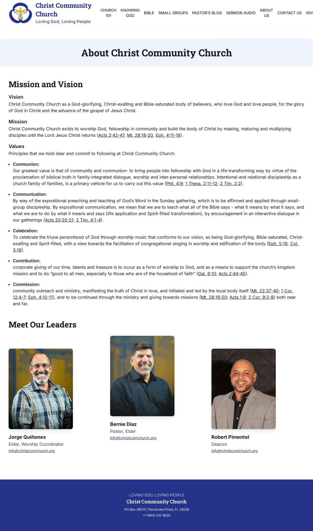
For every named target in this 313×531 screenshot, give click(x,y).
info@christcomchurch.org (32, 450)
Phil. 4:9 (174, 183)
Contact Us (289, 12)
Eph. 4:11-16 (168, 135)
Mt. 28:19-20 (214, 297)
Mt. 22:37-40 (265, 290)
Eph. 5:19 (278, 243)
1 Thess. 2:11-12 (201, 183)
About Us (266, 13)
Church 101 (108, 13)
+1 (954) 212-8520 (156, 515)
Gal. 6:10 (207, 273)
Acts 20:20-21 (59, 220)
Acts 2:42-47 (111, 135)
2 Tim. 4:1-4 (88, 220)
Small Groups (173, 12)
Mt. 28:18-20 (140, 135)
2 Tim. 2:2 (230, 183)
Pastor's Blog (207, 12)
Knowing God (130, 13)
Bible (149, 12)
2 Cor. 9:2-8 (261, 297)
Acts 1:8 (238, 297)
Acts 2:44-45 (232, 273)
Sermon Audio (241, 12)
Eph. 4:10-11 (40, 297)
